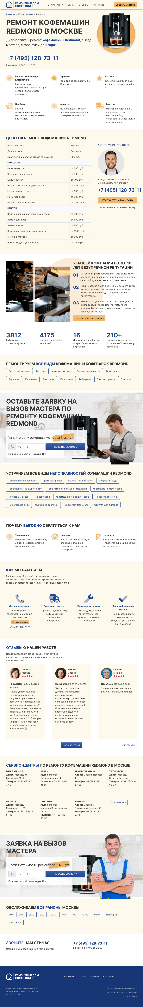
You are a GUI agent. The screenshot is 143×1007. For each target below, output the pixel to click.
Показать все (118, 802)
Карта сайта (131, 996)
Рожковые (48, 379)
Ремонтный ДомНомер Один (22, 4)
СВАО (31, 915)
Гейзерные (85, 379)
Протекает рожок (52, 481)
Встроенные (113, 371)
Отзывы (84, 4)
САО (21, 915)
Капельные (31, 379)
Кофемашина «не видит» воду (25, 489)
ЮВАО (53, 915)
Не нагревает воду (19, 505)
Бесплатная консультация (89, 318)
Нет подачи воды (18, 497)
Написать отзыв (71, 745)
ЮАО (64, 915)
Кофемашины (25, 14)
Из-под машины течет (80, 481)
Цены (71, 4)
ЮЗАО (85, 915)
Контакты (99, 4)
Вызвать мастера (125, 4)
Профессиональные (19, 371)
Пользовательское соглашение (122, 992)
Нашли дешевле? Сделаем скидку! (117, 207)
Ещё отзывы (128, 745)
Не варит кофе (42, 497)
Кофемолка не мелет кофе (107, 489)
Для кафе (126, 379)
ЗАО (74, 915)
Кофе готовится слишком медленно (67, 489)
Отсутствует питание (106, 505)
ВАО (42, 915)
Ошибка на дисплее (46, 505)
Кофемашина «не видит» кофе (72, 497)
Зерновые (14, 379)
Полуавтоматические (88, 371)
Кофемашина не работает (23, 481)
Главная (10, 14)
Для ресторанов (106, 379)
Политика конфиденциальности (122, 988)
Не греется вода (108, 481)
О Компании (55, 4)
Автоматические (61, 371)
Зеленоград (111, 915)
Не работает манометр (75, 505)
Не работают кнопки (106, 497)
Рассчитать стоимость (117, 200)
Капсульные (66, 379)
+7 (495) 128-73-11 (34, 58)
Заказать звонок (20, 622)
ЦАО (11, 915)
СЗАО (97, 915)
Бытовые (41, 371)
